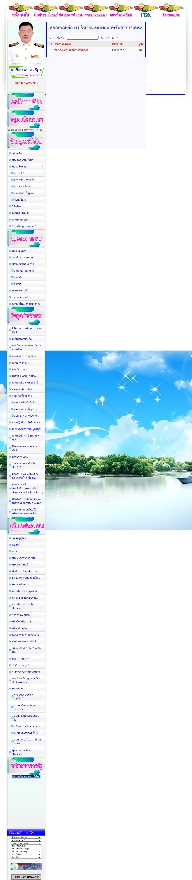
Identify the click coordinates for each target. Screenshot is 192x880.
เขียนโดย (117, 44)
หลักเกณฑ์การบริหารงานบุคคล (71, 50)
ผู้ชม (141, 44)
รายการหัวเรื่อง (62, 44)
